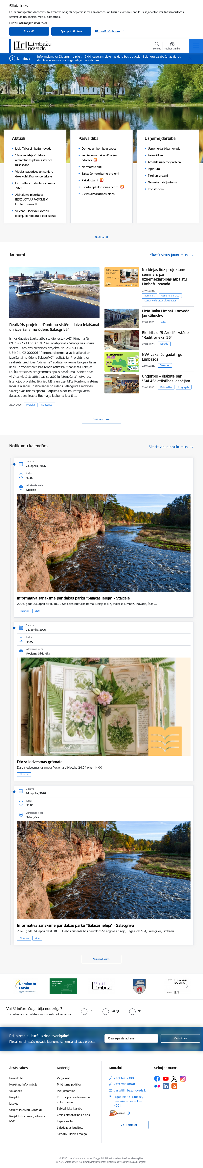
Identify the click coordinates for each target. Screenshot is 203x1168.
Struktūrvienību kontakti (25, 1110)
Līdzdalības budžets (70, 1127)
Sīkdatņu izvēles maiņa (72, 1134)
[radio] (86, 1010)
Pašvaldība (166, 387)
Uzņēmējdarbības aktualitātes (160, 300)
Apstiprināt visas (71, 31)
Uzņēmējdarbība (170, 295)
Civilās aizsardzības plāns (73, 1115)
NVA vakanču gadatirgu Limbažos (162, 357)
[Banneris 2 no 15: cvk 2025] (63, 986)
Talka (163, 322)
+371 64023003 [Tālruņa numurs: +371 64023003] (125, 1078)
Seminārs (150, 295)
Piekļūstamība (66, 1091)
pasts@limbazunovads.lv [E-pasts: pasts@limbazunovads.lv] (130, 1090)
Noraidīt (29, 31)
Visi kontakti (129, 1125)
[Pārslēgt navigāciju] (196, 46)
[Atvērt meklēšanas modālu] (157, 46)
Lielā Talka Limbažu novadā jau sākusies (165, 313)
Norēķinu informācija (23, 1084)
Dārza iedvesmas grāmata (39, 761)
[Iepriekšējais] (15, 986)
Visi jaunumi (101, 419)
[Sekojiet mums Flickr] (157, 1086)
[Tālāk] (187, 986)
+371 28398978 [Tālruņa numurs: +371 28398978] (124, 1084)
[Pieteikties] (180, 1038)
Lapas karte (65, 1121)
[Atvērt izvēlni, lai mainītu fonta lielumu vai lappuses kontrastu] (172, 46)
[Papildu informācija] (128, 1113)
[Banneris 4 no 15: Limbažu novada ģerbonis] (139, 986)
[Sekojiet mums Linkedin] (166, 1086)
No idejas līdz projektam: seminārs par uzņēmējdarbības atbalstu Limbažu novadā (164, 276)
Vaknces (164, 365)
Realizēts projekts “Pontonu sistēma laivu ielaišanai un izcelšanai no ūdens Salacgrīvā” (54, 327)
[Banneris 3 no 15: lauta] (101, 986)
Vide (37, 610)
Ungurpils (183, 387)
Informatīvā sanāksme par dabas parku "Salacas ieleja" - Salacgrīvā (75, 925)
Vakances (15, 1091)
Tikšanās (24, 610)
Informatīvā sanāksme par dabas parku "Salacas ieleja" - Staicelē (73, 598)
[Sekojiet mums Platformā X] (174, 1079)
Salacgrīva (46, 404)
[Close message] (190, 58)
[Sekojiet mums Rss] (174, 1086)
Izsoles (13, 1103)
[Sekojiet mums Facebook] (157, 1079)
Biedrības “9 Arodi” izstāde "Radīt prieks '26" (165, 335)
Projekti (30, 404)
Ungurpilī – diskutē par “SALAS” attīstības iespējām (166, 378)
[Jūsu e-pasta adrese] (131, 1038)
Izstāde (164, 343)
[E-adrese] (117, 1113)
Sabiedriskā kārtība (69, 1108)
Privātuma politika (69, 1084)
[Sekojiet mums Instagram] (183, 1079)
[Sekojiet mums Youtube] (166, 1078)
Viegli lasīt (63, 1078)
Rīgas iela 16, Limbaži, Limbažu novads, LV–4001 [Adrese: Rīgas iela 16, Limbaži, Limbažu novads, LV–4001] (128, 1101)
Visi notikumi (101, 959)
